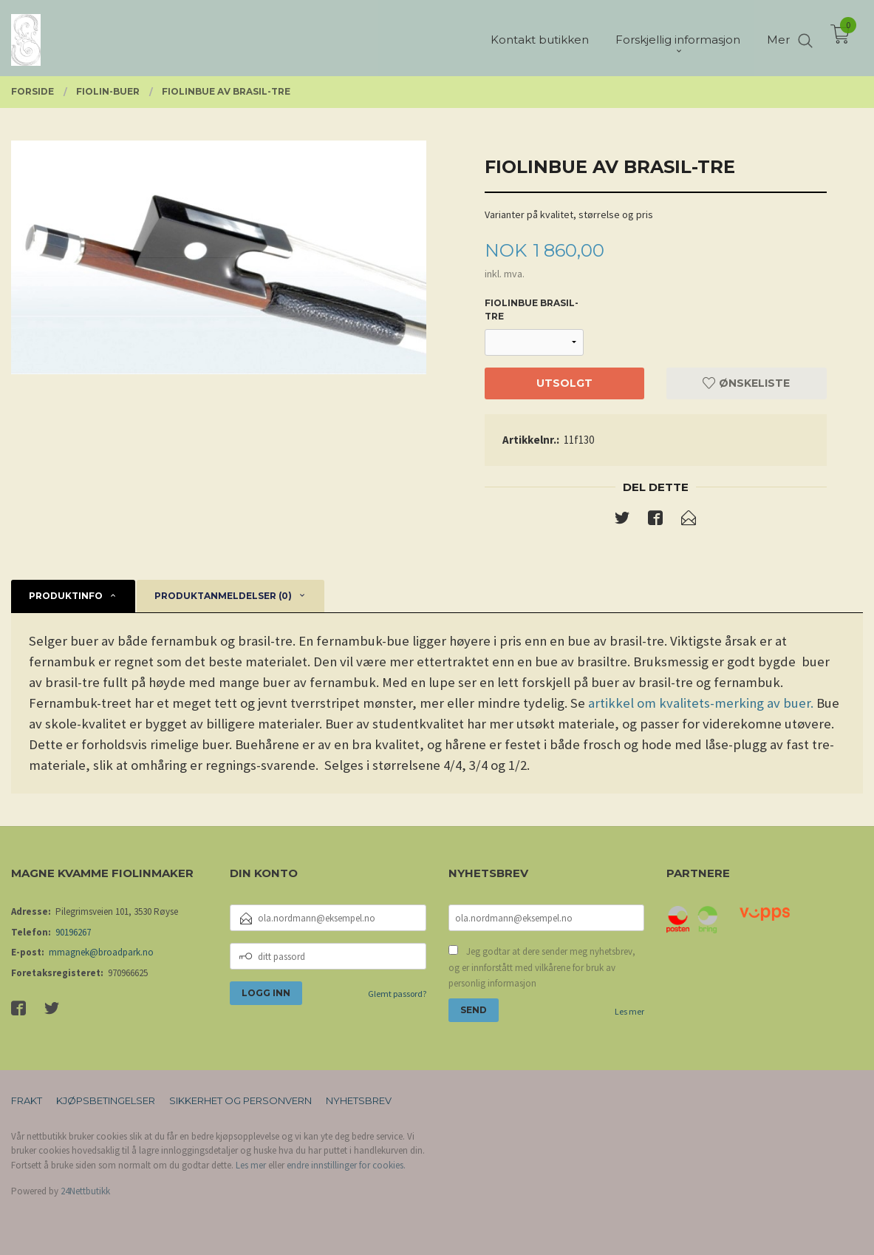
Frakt (26, 1100)
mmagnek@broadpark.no (101, 952)
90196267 (73, 932)
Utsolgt (564, 383)
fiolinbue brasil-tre (531, 309)
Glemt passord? (397, 993)
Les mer (629, 1011)
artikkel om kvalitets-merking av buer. (700, 702)
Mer (778, 37)
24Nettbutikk (85, 1191)
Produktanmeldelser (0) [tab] (223, 595)
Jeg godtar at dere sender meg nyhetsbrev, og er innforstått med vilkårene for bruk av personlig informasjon (541, 967)
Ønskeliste (746, 383)
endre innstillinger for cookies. (346, 1165)
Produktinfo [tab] (66, 595)
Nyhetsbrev (359, 1100)
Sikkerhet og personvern (240, 1100)
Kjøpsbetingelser (105, 1100)
